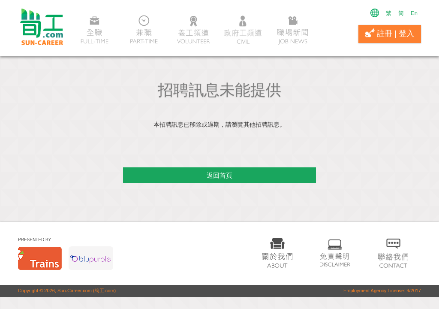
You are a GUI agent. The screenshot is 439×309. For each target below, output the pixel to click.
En (414, 13)
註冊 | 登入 (389, 33)
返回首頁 (219, 175)
